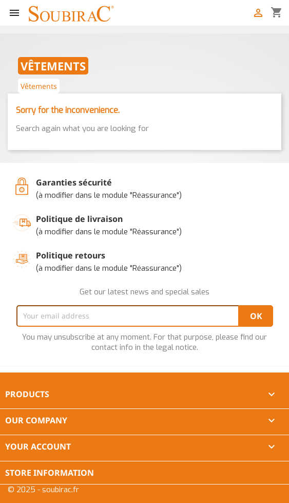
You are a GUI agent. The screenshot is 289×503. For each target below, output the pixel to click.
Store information (49, 472)
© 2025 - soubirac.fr (43, 490)
